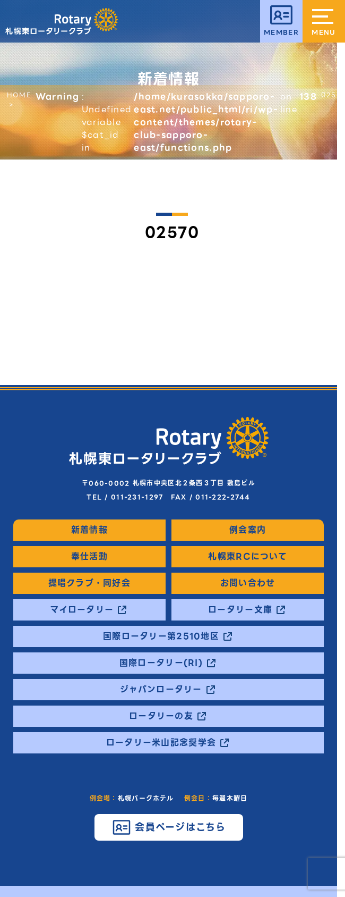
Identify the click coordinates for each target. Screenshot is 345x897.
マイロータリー (82, 609)
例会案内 (247, 530)
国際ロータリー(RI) (161, 663)
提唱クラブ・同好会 (89, 583)
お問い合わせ (247, 583)
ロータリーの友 (161, 716)
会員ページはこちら (180, 827)
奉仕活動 (89, 556)
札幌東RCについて (247, 556)
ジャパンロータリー (161, 689)
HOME (19, 95)
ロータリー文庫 (240, 609)
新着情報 (89, 530)
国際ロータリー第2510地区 (161, 636)
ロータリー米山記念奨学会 (161, 742)
